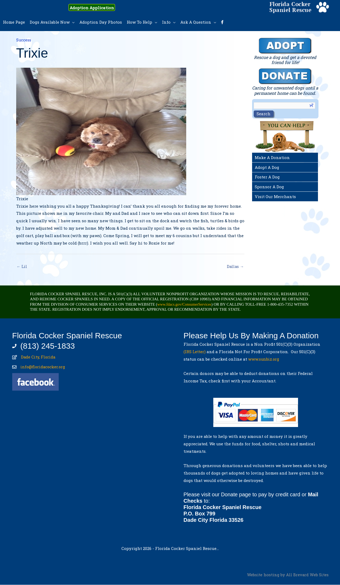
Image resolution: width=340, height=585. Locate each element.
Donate (229, 495)
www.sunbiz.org (265, 359)
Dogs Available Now (50, 22)
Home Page (14, 22)
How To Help (139, 22)
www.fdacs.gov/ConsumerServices (185, 304)
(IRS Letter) (195, 352)
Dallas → (235, 266)
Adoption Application (95, 7)
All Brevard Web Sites (307, 575)
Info (166, 22)
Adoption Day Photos (100, 22)
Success (24, 39)
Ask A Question (195, 22)
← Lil (22, 266)
